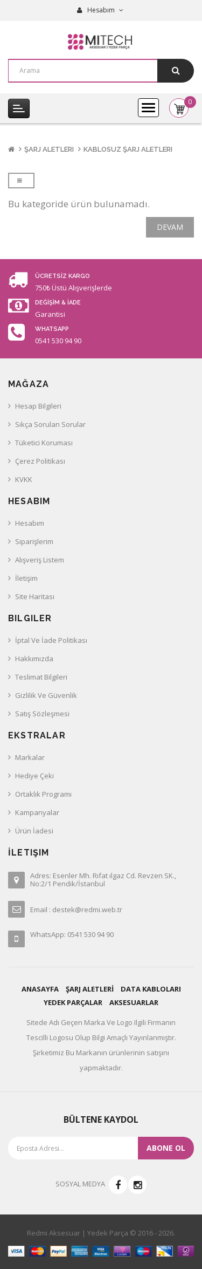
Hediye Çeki (34, 776)
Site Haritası (34, 596)
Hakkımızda (34, 658)
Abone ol (166, 1148)
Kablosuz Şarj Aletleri (127, 149)
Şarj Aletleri (49, 149)
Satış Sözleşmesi (42, 713)
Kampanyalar (37, 812)
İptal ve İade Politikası (51, 640)
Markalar (30, 757)
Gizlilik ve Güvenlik (46, 695)
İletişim (26, 578)
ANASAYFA (40, 989)
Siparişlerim (34, 541)
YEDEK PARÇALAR (73, 1002)
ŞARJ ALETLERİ (90, 989)
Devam (170, 227)
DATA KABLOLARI (151, 989)
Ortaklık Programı (43, 794)
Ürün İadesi (34, 831)
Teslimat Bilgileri (41, 677)
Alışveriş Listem (39, 560)
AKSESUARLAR (133, 1002)
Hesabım (29, 523)
